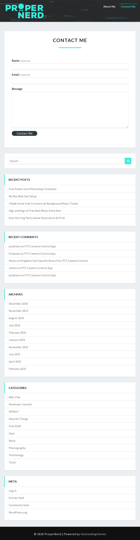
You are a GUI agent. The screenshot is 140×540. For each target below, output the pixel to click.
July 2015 (14, 354)
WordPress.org (18, 512)
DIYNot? (14, 411)
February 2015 (17, 369)
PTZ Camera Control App (40, 246)
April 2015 (15, 361)
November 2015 (18, 347)
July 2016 (14, 325)
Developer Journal (20, 404)
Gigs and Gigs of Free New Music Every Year (35, 210)
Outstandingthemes (93, 534)
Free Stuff (15, 426)
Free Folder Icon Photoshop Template (33, 189)
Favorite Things (18, 419)
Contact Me (128, 6)
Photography (17, 448)
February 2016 (17, 332)
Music (12, 440)
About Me (109, 6)
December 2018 (18, 303)
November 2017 (18, 310)
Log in (12, 490)
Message (17, 89)
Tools (12, 462)
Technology (16, 455)
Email (21, 74)
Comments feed (19, 505)
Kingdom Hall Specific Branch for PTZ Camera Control (54, 260)
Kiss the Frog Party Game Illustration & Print (37, 218)
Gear (12, 433)
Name (21, 60)
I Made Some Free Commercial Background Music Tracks (43, 203)
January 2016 (17, 340)
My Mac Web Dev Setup (23, 196)
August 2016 (16, 318)
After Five (14, 397)
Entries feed (16, 498)
